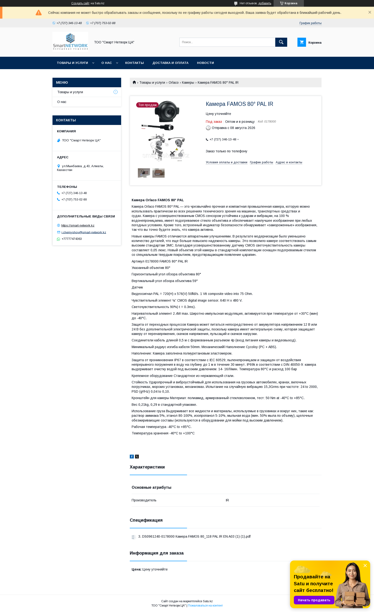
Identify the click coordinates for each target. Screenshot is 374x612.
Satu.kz (208, 601)
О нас (106, 63)
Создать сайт (80, 3)
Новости (205, 63)
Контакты (134, 63)
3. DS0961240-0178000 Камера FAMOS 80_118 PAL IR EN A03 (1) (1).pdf (194, 536)
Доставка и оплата (170, 63)
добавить (264, 3)
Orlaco (174, 82)
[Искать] (281, 42)
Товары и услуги (72, 63)
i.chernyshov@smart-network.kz (84, 232)
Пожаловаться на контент (205, 605)
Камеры (188, 82)
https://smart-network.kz (77, 225)
